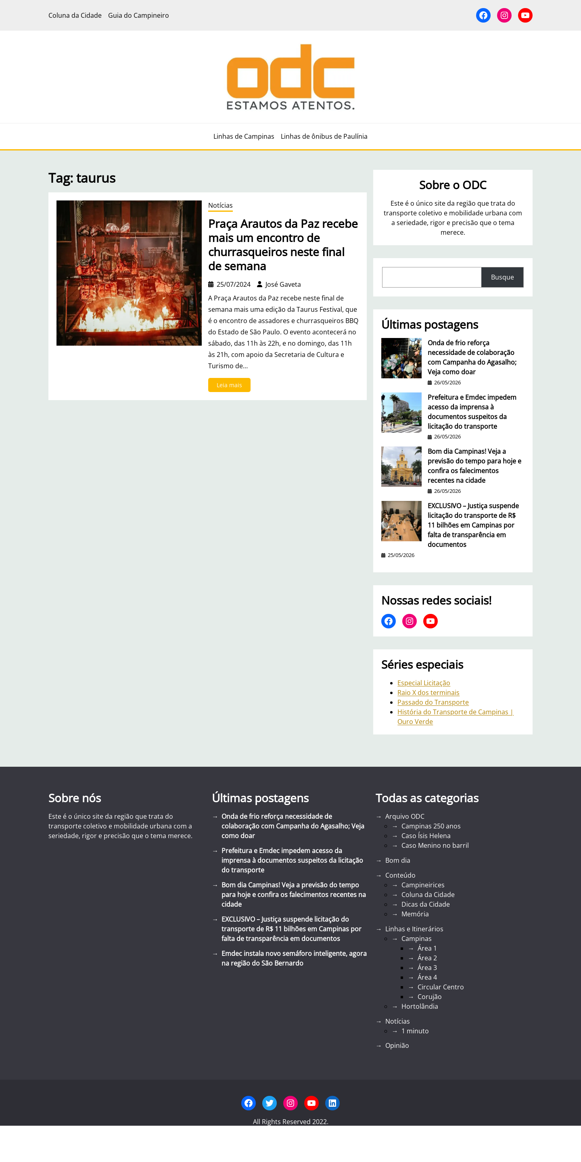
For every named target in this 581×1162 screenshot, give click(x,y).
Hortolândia (419, 1006)
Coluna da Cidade (428, 894)
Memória (415, 914)
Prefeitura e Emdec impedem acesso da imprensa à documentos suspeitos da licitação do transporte (472, 412)
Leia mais (232, 386)
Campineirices (423, 884)
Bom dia (397, 860)
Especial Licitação (423, 682)
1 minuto (415, 1030)
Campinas (416, 938)
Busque (502, 277)
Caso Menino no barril (435, 845)
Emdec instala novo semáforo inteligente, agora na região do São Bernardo (294, 958)
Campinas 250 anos (431, 826)
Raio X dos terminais (428, 692)
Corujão (430, 996)
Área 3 (427, 967)
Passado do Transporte (433, 702)
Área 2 (427, 957)
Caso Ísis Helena (426, 835)
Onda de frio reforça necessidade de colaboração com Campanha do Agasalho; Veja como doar (472, 357)
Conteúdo (400, 875)
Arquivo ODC (404, 816)
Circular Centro (441, 987)
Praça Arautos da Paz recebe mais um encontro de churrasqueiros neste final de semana (283, 245)
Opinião (397, 1045)
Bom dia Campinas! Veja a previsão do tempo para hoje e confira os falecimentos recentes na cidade (474, 466)
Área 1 (427, 948)
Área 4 (427, 977)
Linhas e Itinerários (414, 928)
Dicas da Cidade (425, 904)
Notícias (220, 205)
